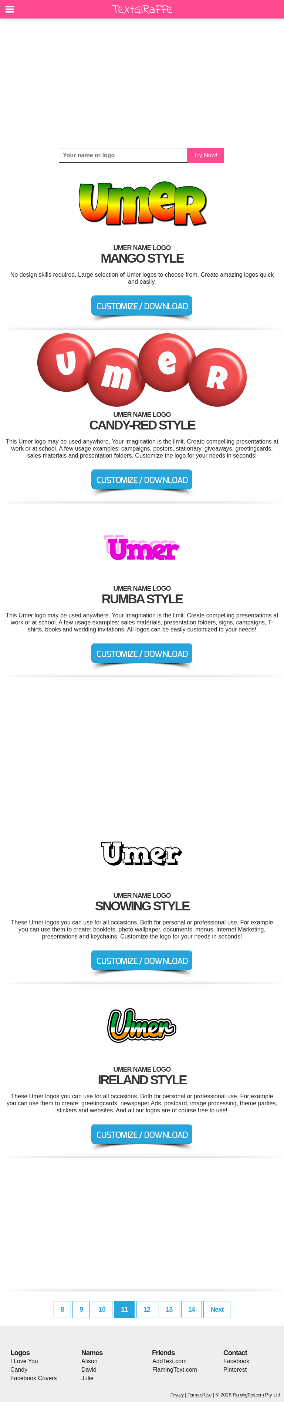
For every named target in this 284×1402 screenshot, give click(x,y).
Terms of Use (199, 1395)
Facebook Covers (33, 1378)
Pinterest (235, 1369)
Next (216, 1309)
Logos (20, 1352)
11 (124, 1309)
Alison (89, 1361)
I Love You (24, 1361)
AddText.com (169, 1361)
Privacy (177, 1395)
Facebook (236, 1361)
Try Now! (205, 155)
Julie (87, 1378)
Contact (235, 1352)
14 (191, 1309)
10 (102, 1309)
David (89, 1369)
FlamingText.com (174, 1369)
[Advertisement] (142, 83)
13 (169, 1309)
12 (146, 1309)
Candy (18, 1369)
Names (91, 1352)
